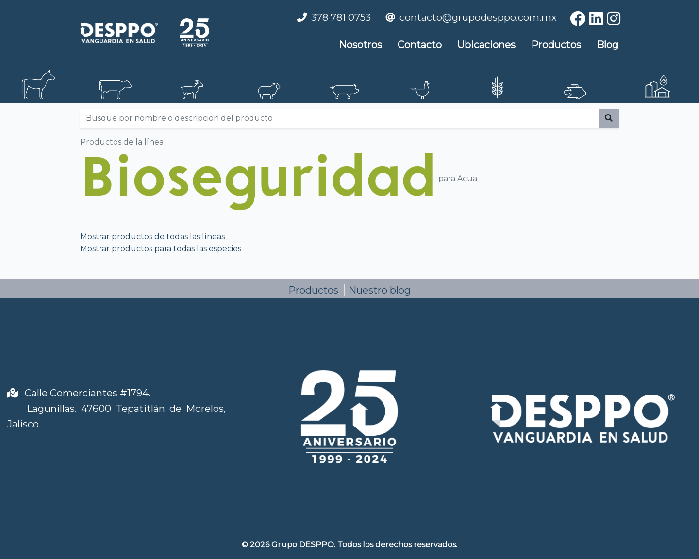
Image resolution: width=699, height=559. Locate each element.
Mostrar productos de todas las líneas (152, 236)
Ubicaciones (486, 44)
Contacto (420, 44)
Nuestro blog (380, 290)
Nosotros (360, 44)
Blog (607, 44)
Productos (556, 44)
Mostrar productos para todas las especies (160, 248)
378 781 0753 (341, 17)
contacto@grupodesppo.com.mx (478, 17)
